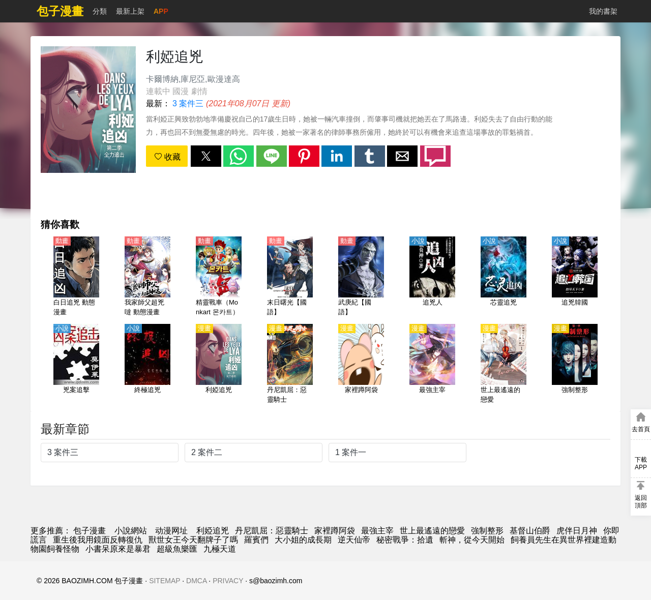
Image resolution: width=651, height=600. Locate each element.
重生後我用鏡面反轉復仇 (97, 539)
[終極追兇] (147, 364)
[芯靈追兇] (503, 277)
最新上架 (130, 11)
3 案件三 (187, 103)
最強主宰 (377, 530)
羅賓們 (256, 539)
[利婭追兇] (219, 364)
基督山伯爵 (530, 530)
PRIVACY (228, 581)
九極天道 (219, 549)
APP (161, 11)
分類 (100, 11)
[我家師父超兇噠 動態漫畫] (147, 277)
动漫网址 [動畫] (171, 530)
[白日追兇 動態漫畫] (76, 277)
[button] (206, 156)
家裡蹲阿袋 (334, 530)
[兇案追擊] (76, 364)
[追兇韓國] (575, 277)
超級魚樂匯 (177, 549)
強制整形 (487, 530)
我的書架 (603, 11)
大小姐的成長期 (303, 539)
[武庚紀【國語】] (361, 277)
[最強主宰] (432, 364)
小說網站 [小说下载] (130, 530)
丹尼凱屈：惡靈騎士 (271, 530)
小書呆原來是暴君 (118, 549)
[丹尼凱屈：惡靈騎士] (290, 364)
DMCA (196, 581)
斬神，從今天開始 (472, 539)
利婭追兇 (212, 530)
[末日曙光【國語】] (290, 277)
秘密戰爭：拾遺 (404, 539)
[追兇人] (432, 277)
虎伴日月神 (576, 530)
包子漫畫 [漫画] (89, 530)
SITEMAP (164, 581)
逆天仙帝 (354, 539)
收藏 (167, 157)
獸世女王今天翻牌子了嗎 (193, 539)
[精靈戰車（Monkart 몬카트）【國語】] (219, 277)
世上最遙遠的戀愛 (432, 530)
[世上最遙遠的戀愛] (503, 364)
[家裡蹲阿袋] (361, 364)
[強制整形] (575, 364)
